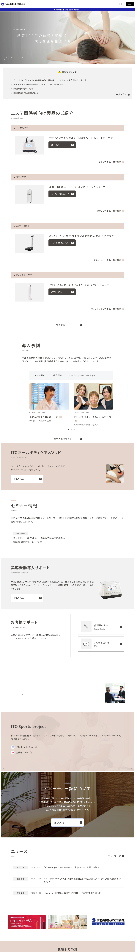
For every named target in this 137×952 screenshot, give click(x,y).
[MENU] (130, 4)
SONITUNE (62, 291)
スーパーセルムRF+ (62, 193)
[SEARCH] (121, 4)
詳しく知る (68, 822)
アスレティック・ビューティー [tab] (82, 376)
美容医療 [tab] (57, 376)
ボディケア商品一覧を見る (110, 211)
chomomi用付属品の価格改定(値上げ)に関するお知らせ (38, 84)
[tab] (6, 57)
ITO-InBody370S (62, 242)
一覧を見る (123, 94)
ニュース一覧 (116, 856)
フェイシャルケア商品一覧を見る (107, 309)
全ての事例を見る (68, 439)
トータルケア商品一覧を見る (109, 162)
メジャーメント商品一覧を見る (108, 260)
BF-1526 (62, 144)
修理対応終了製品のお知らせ (26, 92)
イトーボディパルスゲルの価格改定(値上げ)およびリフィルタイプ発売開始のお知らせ (49, 80)
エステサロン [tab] (40, 376)
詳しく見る (28, 478)
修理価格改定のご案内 (23, 88)
